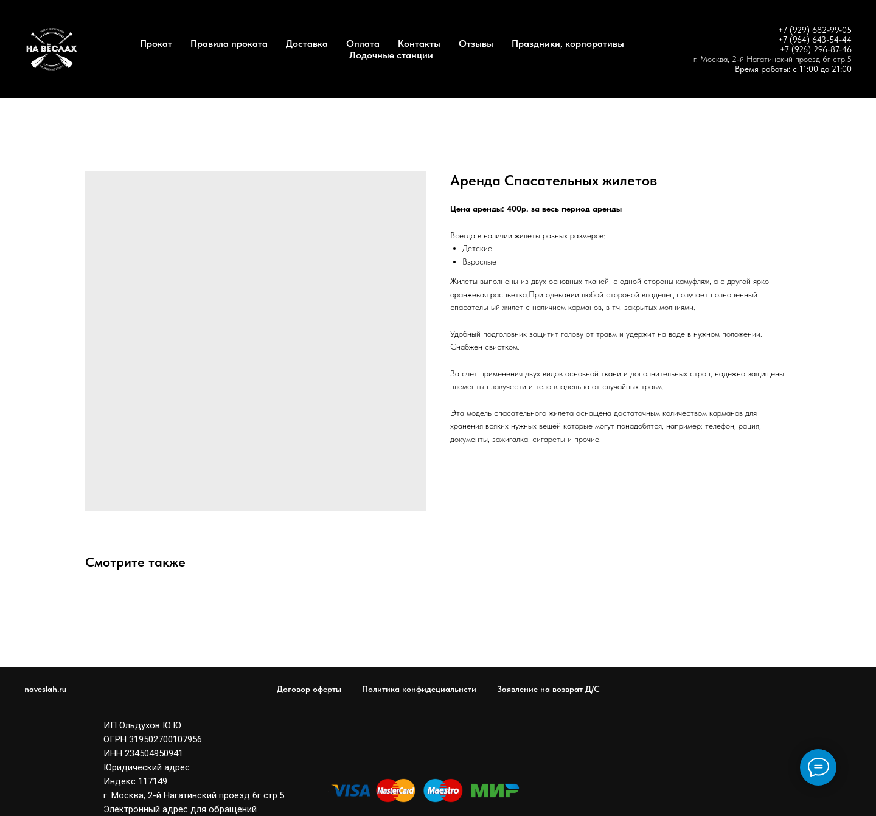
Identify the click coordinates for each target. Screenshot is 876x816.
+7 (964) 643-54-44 (815, 39)
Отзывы (476, 43)
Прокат (156, 43)
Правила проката (229, 43)
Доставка (307, 43)
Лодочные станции (391, 55)
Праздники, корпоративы (568, 43)
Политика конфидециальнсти (419, 689)
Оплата (363, 43)
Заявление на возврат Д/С (548, 689)
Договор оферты (309, 689)
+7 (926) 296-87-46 (816, 49)
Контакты (419, 43)
